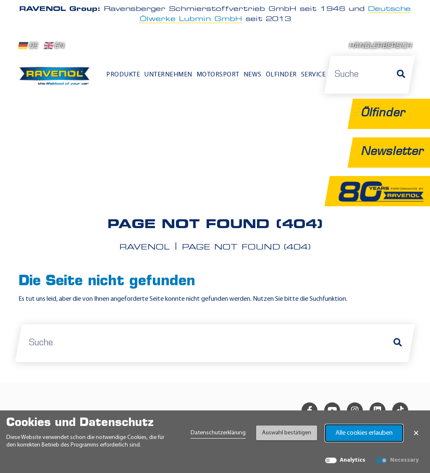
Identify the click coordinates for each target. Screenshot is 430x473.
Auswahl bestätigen (286, 433)
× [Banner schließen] (416, 433)
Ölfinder (281, 74)
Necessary (404, 460)
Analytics (352, 460)
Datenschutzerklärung (218, 433)
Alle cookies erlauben (364, 433)
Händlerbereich (380, 46)
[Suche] (401, 74)
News (253, 74)
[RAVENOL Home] (56, 79)
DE (28, 46)
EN (54, 46)
